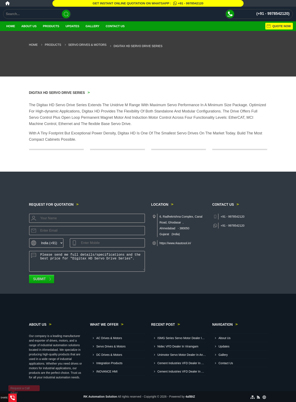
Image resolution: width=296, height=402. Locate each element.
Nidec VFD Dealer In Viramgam (178, 346)
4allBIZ (190, 396)
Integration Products (109, 363)
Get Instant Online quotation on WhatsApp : (148, 3)
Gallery (92, 26)
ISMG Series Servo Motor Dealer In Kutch (182, 338)
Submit (39, 279)
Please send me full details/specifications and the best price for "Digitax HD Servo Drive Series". (91, 260)
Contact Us (115, 26)
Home (10, 26)
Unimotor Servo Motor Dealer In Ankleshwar (182, 354)
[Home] (7, 3)
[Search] (66, 14)
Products (51, 26)
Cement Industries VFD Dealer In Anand (182, 363)
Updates (72, 26)
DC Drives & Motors (109, 354)
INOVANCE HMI (107, 371)
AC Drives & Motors (109, 338)
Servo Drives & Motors (87, 44)
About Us (29, 26)
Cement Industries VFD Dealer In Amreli (182, 371)
